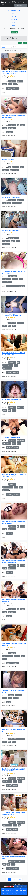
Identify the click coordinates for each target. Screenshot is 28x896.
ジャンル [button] (13, 19)
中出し (4, 128)
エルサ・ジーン (20, 286)
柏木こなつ (15, 88)
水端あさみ (15, 372)
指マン (22, 167)
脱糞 (4, 864)
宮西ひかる (9, 494)
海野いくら (9, 572)
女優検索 (14, 32)
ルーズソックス (6, 443)
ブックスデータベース (16, 891)
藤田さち (9, 616)
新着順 (20, 43)
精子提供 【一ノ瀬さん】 (9, 159)
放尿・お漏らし (12, 128)
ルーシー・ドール (11, 286)
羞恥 (18, 362)
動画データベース (3, 891)
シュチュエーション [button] (13, 10)
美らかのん (15, 868)
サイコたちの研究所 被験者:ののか (11, 400)
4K (18, 125)
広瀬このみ (9, 533)
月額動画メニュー (20, 5)
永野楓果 (16, 447)
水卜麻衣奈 (9, 447)
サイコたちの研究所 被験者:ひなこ (11, 315)
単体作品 (23, 125)
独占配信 (11, 695)
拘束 (4, 203)
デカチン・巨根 (6, 279)
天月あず (9, 88)
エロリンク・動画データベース (12, 2)
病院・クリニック (14, 170)
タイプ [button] (13, 13)
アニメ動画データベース (7, 891)
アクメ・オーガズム (17, 203)
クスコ (14, 84)
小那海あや (16, 494)
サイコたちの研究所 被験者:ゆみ (11, 197)
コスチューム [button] (13, 16)
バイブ (9, 84)
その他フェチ (20, 200)
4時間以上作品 (12, 276)
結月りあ (9, 663)
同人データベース (21, 891)
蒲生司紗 (15, 785)
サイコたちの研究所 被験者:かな (11, 230)
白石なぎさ (9, 132)
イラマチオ (15, 279)
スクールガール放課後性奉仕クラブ (11, 437)
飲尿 (9, 742)
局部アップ (20, 81)
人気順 (24, 43)
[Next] (17, 879)
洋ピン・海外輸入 (7, 282)
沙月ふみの (15, 663)
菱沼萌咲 (9, 785)
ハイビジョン (12, 81)
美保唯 (8, 702)
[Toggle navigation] (3, 5)
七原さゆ (9, 372)
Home (3, 47)
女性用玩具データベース (12, 891)
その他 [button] (13, 25)
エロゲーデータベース (24, 891)
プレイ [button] (13, 22)
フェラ (13, 742)
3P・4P (5, 698)
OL (19, 825)
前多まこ (9, 868)
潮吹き (4, 84)
